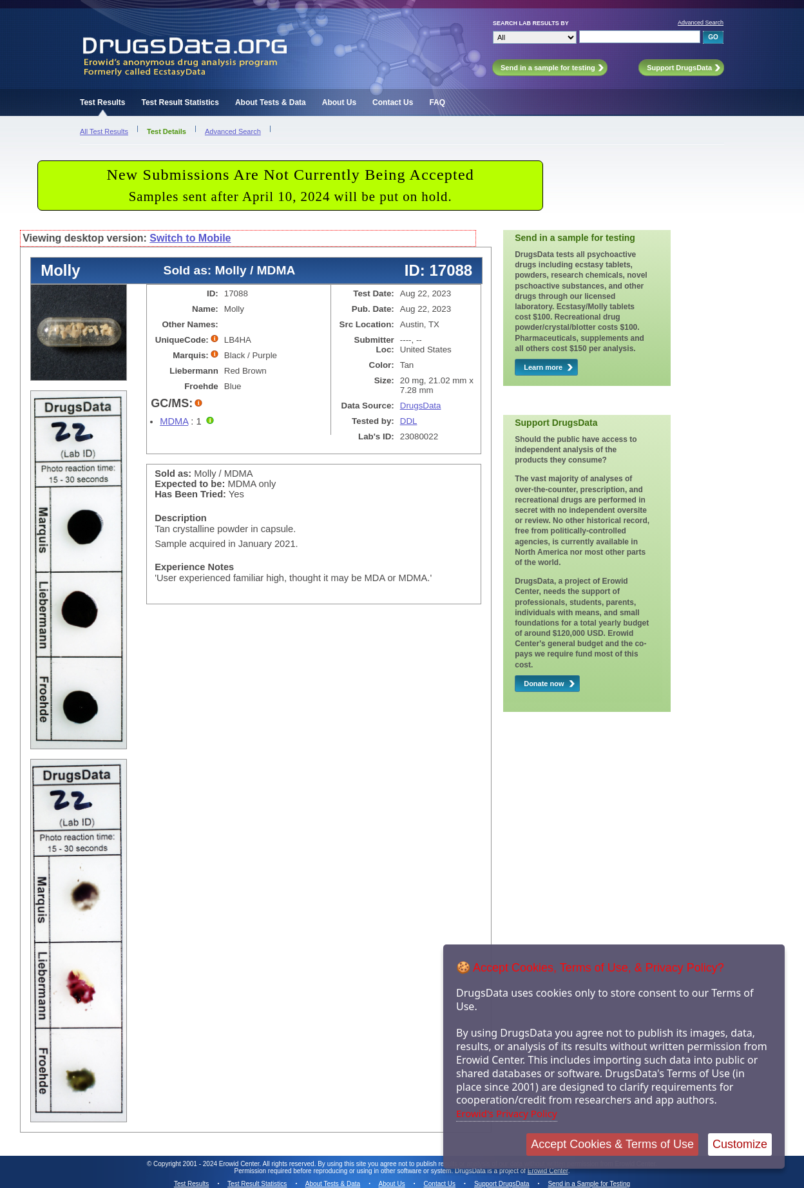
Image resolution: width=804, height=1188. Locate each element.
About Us (339, 102)
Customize (740, 1144)
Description (181, 518)
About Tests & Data (270, 102)
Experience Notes (194, 567)
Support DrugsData (502, 1183)
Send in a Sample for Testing (589, 1183)
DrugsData (420, 405)
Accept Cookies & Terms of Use (612, 1144)
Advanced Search (700, 22)
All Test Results (104, 131)
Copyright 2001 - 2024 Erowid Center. (207, 1163)
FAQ (437, 102)
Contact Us (392, 102)
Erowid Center (548, 1170)
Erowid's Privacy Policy (506, 1113)
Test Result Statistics (179, 102)
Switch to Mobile (190, 238)
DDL (408, 421)
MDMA (174, 421)
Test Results (102, 102)
